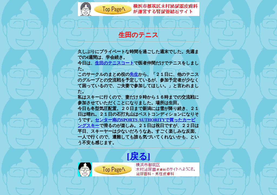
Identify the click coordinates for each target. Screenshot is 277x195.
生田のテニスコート (114, 63)
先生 (134, 74)
